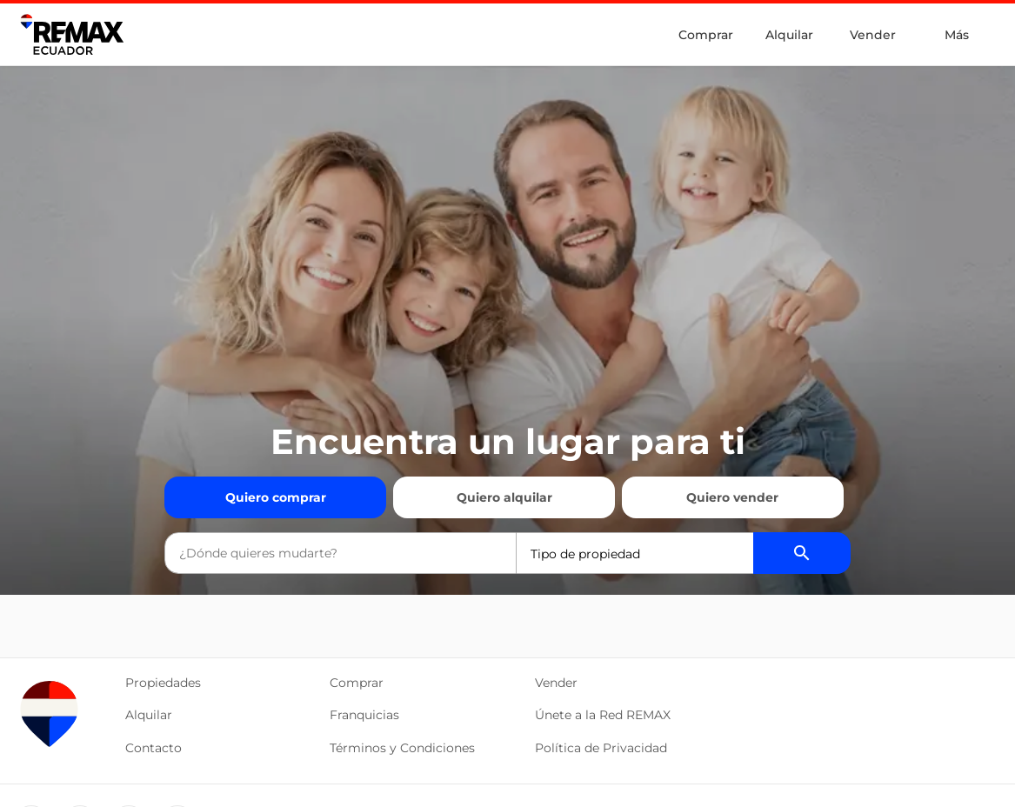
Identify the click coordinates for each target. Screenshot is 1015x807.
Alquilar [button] (148, 715)
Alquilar (789, 35)
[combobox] (340, 553)
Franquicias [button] (364, 715)
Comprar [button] (357, 682)
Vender (873, 35)
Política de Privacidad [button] (601, 748)
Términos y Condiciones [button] (402, 748)
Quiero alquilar (504, 497)
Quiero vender (732, 497)
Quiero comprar (275, 497)
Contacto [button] (153, 748)
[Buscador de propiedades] (802, 553)
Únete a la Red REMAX (603, 715)
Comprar (705, 35)
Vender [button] (556, 682)
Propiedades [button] (163, 682)
